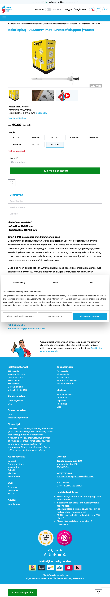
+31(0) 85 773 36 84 (17, 325)
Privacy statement (74, 578)
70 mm (16, 137)
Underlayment (15, 401)
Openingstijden (16, 464)
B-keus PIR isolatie (17, 390)
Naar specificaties (17, 118)
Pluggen (60, 23)
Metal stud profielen (18, 418)
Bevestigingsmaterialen (46, 23)
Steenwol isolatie (16, 374)
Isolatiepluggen (71, 23)
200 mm (35, 144)
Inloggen (68, 9)
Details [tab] (55, 282)
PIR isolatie (13, 371)
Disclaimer (58, 578)
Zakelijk (12, 470)
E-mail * (14, 158)
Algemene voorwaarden (38, 578)
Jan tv (11, 493)
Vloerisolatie (63, 374)
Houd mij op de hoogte (55, 170)
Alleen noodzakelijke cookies (19, 316)
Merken (61, 390)
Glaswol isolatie (15, 377)
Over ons (12, 487)
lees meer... (41, 113)
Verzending (14, 467)
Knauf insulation (65, 394)
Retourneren (14, 476)
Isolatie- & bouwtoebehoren (25, 23)
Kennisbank (14, 504)
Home (10, 23)
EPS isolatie (14, 380)
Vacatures (13, 490)
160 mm (93, 137)
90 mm (35, 137)
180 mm (16, 144)
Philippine (62, 404)
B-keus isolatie (15, 387)
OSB (10, 404)
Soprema (61, 401)
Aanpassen (55, 316)
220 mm (55, 144)
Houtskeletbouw (65, 383)
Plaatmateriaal (16, 396)
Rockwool (62, 397)
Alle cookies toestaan (90, 316)
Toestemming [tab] (19, 282)
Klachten (12, 473)
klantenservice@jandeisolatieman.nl (26, 328)
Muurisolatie (63, 377)
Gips (10, 414)
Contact (12, 461)
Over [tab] (91, 282)
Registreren (81, 9)
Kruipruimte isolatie (67, 380)
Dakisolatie (62, 371)
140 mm (74, 137)
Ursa (59, 407)
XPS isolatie (14, 383)
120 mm (55, 137)
